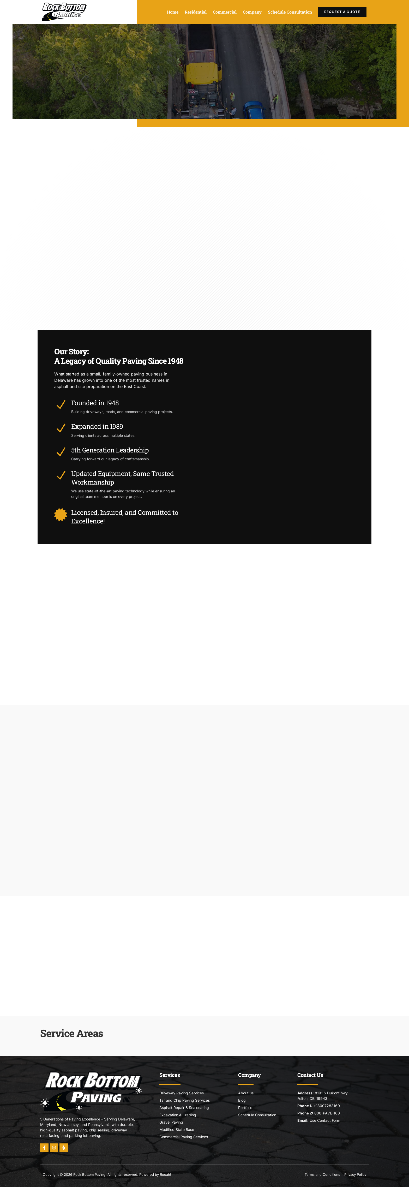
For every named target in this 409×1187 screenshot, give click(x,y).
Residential (196, 12)
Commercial (225, 12)
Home (172, 12)
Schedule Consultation (290, 12)
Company (252, 12)
